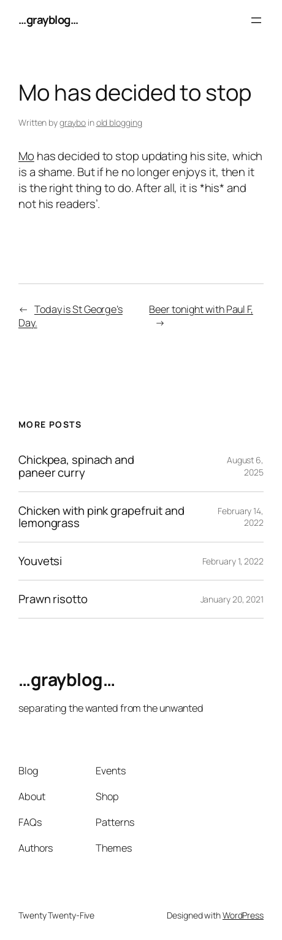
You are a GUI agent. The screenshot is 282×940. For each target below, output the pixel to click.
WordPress (243, 915)
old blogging (119, 122)
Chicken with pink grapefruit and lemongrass (101, 517)
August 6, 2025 (245, 466)
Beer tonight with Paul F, (201, 309)
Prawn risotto (53, 599)
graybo (72, 122)
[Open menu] (256, 20)
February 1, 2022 (233, 561)
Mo (26, 156)
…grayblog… (48, 20)
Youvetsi (40, 561)
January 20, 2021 (232, 599)
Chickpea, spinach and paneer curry (76, 466)
